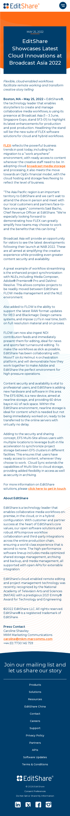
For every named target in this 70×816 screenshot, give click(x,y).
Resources (35, 699)
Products (35, 684)
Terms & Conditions (35, 764)
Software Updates (35, 757)
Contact (35, 713)
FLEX (7, 145)
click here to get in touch (47, 488)
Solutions (35, 692)
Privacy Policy (35, 735)
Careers (35, 721)
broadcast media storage (46, 166)
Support (35, 728)
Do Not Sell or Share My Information (35, 795)
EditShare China (35, 706)
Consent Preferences (35, 791)
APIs (35, 750)
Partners (35, 742)
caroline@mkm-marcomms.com (27, 639)
